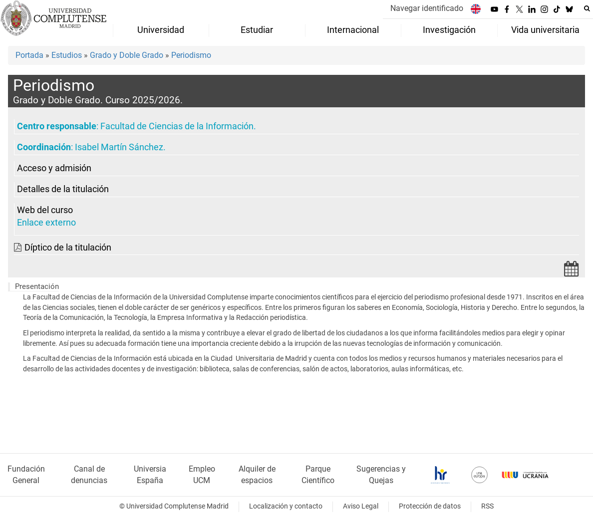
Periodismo (191, 55)
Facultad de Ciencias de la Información (177, 126)
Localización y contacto (285, 506)
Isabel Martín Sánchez (119, 147)
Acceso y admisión (54, 168)
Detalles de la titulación (63, 189)
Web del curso (45, 210)
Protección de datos (430, 506)
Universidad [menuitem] (160, 30)
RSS (487, 506)
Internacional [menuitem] (353, 30)
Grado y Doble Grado (126, 55)
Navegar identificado (426, 8)
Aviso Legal (360, 506)
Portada (29, 55)
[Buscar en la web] (587, 8)
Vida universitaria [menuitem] (545, 30)
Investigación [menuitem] (449, 30)
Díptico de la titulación (67, 248)
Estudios (66, 55)
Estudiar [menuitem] (257, 30)
